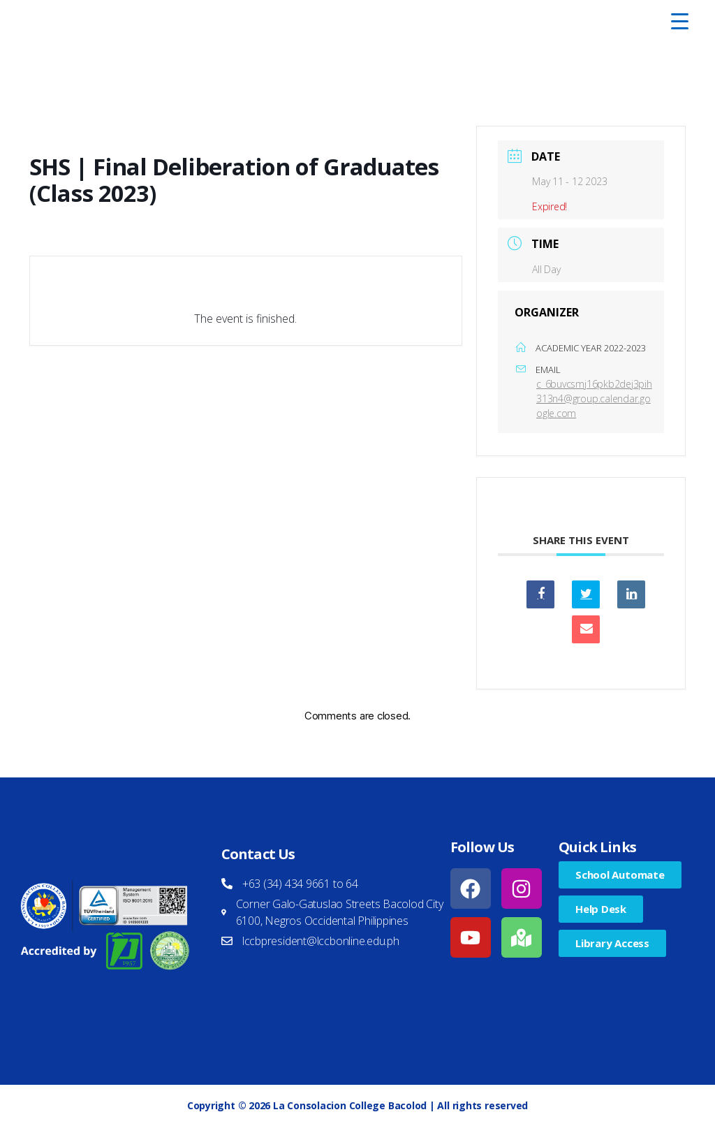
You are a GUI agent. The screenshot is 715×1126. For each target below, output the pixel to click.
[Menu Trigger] (679, 21)
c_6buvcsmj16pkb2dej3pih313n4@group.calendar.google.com (594, 398)
